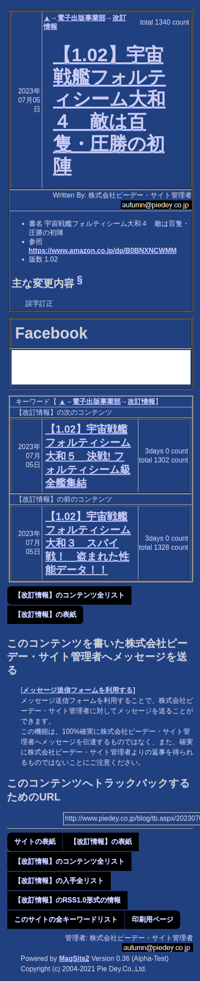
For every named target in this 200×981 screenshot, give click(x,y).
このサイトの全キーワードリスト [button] (66, 919)
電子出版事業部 (81, 18)
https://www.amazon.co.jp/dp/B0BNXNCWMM (103, 250)
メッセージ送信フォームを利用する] (78, 690)
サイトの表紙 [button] (35, 841)
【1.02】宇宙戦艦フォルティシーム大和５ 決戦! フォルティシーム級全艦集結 (88, 456)
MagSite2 (74, 958)
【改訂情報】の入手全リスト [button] (59, 880)
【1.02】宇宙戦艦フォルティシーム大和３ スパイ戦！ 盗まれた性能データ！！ (88, 543)
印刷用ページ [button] (152, 919)
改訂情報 (141, 401)
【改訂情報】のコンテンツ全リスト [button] (69, 595)
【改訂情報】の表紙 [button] (45, 614)
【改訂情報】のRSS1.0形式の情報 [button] (67, 900)
